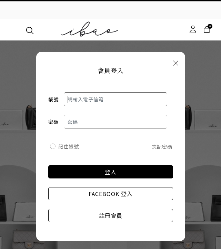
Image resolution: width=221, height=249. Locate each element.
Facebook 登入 (111, 194)
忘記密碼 (162, 146)
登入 (111, 172)
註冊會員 (110, 215)
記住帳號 (68, 146)
